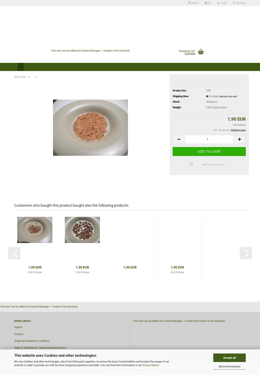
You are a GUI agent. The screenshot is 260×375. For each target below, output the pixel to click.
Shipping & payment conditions (32, 340)
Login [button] (222, 3)
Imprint (18, 327)
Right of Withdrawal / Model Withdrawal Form (40, 347)
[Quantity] (209, 139)
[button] (208, 3)
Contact (18, 334)
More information (229, 366)
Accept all (229, 357)
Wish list (239, 3)
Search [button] (193, 3)
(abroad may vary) (228, 96)
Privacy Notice (150, 365)
